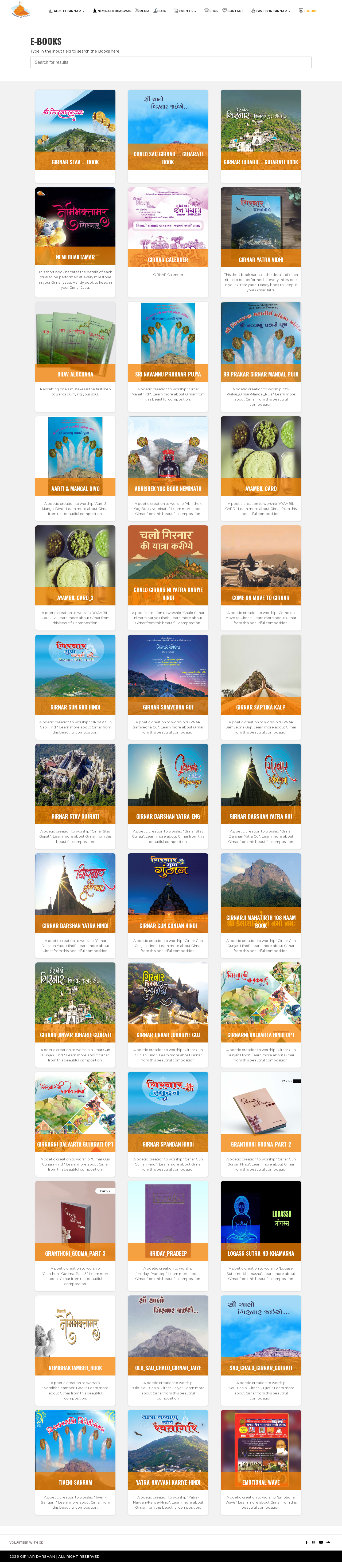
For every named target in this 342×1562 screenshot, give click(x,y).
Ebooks (308, 10)
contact (232, 10)
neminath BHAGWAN (112, 10)
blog (159, 10)
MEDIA (142, 10)
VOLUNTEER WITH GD (26, 1542)
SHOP (211, 10)
